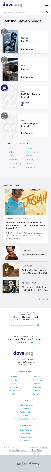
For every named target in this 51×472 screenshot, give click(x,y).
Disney (10, 156)
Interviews (25, 409)
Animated (12, 159)
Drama (29, 163)
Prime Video (32, 152)
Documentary (14, 163)
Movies (10, 148)
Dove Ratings (25, 430)
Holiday (11, 167)
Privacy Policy (25, 437)
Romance (30, 167)
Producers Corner (25, 405)
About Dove (25, 433)
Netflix (10, 152)
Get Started (25, 342)
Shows (29, 148)
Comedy (30, 159)
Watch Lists (25, 412)
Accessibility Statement (18, 450)
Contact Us (25, 440)
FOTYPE (44, 447)
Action (29, 156)
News (25, 415)
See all (43, 299)
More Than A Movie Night (25, 419)
